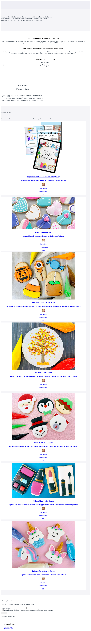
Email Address (6, 608)
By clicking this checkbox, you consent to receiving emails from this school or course (28, 610)
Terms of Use (8, 627)
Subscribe (4, 613)
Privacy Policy (8, 628)
